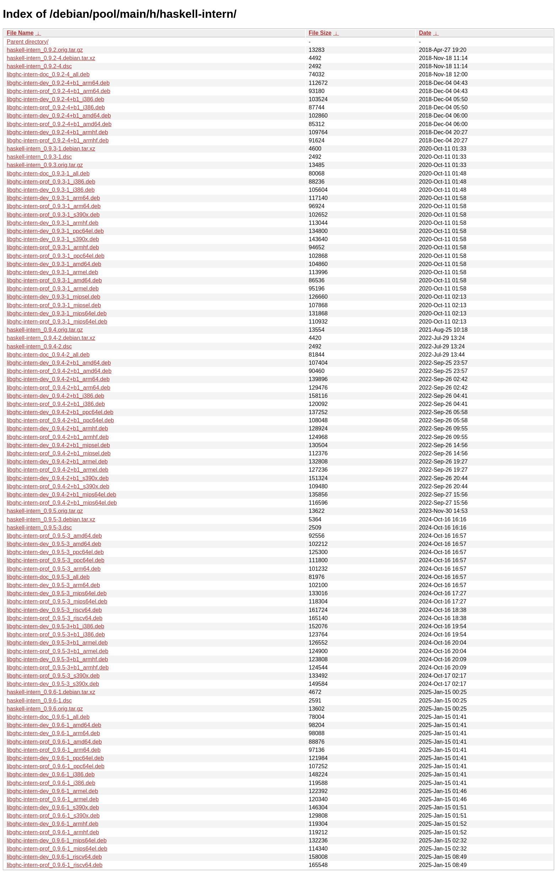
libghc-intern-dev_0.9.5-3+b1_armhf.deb (57, 659)
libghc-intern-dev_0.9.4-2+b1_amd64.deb (59, 363)
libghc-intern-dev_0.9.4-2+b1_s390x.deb (58, 478)
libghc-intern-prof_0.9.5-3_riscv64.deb (54, 618)
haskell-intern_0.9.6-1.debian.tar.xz (51, 692)
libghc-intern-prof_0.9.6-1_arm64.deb (54, 750)
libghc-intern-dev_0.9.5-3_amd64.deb (54, 544)
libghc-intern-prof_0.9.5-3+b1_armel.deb (57, 651)
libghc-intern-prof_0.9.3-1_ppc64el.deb (55, 256)
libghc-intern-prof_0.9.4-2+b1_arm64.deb (58, 388)
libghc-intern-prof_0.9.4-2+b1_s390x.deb (58, 486)
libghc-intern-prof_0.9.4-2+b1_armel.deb (57, 470)
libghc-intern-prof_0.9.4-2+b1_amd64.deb (59, 371)
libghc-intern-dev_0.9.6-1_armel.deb (52, 791)
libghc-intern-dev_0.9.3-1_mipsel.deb (53, 297)
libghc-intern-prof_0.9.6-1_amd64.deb (54, 742)
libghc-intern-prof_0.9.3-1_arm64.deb (54, 206)
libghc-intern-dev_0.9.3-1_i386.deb (50, 190)
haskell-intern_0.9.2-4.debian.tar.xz (51, 58)
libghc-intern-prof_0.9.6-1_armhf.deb (53, 832)
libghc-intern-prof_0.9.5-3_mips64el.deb (57, 601)
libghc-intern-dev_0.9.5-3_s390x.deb (53, 684)
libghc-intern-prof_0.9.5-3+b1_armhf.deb (58, 668)
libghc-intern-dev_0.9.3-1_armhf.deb (52, 223)
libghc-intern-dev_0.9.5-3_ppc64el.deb (55, 552)
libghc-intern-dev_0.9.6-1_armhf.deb (52, 824)
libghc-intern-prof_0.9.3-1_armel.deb (53, 289)
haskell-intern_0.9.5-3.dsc (39, 528)
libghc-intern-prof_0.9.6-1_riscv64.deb (54, 865)
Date (425, 33)
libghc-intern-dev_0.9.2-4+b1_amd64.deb (59, 116)
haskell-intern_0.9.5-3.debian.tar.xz (51, 519)
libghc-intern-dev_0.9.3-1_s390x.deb (53, 239)
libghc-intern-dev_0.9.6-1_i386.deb (50, 774)
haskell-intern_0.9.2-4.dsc (39, 66)
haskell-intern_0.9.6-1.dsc (39, 701)
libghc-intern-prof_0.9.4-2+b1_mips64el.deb (62, 503)
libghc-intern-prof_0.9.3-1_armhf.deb (53, 247)
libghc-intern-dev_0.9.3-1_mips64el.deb (57, 313)
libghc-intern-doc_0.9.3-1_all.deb (48, 173)
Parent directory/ (27, 42)
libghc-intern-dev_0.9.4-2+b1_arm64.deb (58, 379)
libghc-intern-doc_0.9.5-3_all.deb (48, 577)
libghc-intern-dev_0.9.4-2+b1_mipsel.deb (58, 445)
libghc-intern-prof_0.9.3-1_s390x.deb (53, 215)
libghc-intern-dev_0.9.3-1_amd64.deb (54, 264)
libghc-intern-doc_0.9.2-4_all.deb (48, 74)
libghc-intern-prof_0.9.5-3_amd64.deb (54, 536)
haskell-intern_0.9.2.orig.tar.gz (45, 50)
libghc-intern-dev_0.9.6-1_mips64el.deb (57, 840)
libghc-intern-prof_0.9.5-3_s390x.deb (53, 676)
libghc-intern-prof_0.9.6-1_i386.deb (51, 783)
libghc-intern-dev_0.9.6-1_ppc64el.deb (55, 758)
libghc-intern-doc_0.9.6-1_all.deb (48, 717)
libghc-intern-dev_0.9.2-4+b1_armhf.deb (57, 132)
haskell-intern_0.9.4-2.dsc (39, 346)
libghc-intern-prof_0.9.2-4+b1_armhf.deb (58, 140)
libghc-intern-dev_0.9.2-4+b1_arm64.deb (58, 83)
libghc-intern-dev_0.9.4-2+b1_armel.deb (57, 462)
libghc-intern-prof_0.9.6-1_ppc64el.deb (55, 766)
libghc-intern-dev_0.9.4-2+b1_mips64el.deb (61, 495)
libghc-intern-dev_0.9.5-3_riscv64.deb (54, 610)
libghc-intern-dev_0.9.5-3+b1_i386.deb (55, 626)
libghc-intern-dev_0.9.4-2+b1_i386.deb (55, 396)
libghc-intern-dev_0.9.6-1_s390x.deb (53, 807)
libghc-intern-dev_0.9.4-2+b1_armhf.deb (57, 428)
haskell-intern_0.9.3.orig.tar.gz (45, 165)
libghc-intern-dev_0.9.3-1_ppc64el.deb (55, 231)
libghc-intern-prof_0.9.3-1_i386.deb (51, 182)
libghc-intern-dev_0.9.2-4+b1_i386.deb (55, 99)
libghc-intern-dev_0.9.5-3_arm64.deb (53, 585)
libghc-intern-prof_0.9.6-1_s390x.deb (53, 816)
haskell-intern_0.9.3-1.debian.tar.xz (51, 149)
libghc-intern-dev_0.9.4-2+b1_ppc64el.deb (60, 412)
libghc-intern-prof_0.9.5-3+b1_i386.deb (56, 634)
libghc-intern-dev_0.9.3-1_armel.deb (52, 272)
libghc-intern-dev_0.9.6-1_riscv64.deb (54, 857)
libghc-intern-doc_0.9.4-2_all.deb (48, 355)
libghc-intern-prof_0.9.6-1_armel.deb (53, 799)
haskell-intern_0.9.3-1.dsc (39, 157)
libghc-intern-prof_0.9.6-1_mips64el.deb (57, 849)
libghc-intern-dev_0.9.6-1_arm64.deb (53, 733)
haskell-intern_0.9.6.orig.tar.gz (45, 709)
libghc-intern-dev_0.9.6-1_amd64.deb (54, 725)
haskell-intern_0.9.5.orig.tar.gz (45, 511)
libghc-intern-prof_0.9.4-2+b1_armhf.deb (58, 437)
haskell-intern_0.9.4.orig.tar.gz (45, 330)
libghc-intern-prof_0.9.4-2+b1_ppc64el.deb (60, 420)
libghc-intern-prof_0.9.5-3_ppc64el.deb (55, 560)
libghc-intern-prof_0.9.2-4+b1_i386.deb (56, 107)
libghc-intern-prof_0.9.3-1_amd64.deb (54, 280)
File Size (320, 33)
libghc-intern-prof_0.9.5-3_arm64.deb (54, 569)
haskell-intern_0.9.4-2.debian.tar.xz (51, 338)
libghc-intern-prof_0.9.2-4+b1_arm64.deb (58, 91)
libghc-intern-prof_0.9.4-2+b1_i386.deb (56, 404)
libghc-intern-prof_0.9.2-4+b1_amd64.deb (59, 124)
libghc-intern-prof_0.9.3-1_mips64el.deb (57, 322)
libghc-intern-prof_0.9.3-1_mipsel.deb (54, 305)
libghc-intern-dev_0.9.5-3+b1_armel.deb (57, 643)
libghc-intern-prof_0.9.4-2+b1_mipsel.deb (58, 453)
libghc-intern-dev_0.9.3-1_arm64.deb (53, 198)
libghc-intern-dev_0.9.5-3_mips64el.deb (57, 593)
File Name (20, 33)
